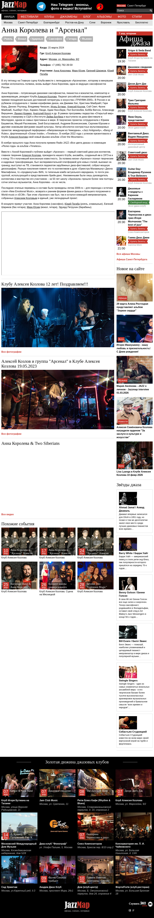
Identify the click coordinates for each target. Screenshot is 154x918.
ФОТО (122, 16)
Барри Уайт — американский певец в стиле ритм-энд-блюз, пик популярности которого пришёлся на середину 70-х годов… (134, 562)
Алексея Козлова (47, 96)
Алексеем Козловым (25, 198)
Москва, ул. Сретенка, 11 (53, 804)
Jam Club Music (136, 74)
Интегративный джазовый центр (136, 145)
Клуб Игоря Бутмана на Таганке (140, 59)
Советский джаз (137, 152)
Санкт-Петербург (136, 5)
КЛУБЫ (49, 16)
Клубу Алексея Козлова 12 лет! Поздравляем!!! (44, 284)
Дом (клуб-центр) (87, 887)
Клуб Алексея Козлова (58, 53)
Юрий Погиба (72, 204)
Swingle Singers (128, 680)
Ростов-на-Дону (74, 22)
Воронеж (106, 22)
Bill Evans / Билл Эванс (133, 641)
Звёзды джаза (129, 484)
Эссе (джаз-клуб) (137, 127)
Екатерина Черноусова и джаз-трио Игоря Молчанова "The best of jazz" (140, 218)
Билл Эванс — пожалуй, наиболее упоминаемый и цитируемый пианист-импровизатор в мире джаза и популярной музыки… (134, 650)
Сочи (92, 22)
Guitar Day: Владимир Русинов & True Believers (139, 172)
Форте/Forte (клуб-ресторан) (132, 887)
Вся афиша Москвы (128, 254)
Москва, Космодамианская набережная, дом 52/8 (16, 852)
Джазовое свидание (140, 67)
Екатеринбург (52, 22)
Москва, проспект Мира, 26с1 (56, 890)
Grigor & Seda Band (139, 50)
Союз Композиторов (138, 232)
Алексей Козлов (76, 106)
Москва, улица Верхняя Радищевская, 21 (14, 808)
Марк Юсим (78, 70)
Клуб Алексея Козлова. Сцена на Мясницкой (57, 579)
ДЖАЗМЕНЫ (68, 16)
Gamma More (135, 245)
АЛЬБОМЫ (104, 16)
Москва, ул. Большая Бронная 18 (132, 892)
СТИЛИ (137, 16)
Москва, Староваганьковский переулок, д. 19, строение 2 (94, 808)
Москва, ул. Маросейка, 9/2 (64, 59)
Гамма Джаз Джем (138, 237)
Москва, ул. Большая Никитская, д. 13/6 (127, 852)
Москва (121, 5)
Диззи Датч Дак (137, 83)
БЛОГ (87, 16)
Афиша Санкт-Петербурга (132, 259)
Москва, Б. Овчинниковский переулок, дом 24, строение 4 (94, 892)
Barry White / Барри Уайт (133, 553)
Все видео (7, 514)
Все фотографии (11, 352)
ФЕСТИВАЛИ (29, 16)
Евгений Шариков (96, 70)
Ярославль (123, 22)
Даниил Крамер (23, 113)
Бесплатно (141, 22)
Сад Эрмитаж (9, 887)
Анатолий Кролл (42, 113)
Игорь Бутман (58, 106)
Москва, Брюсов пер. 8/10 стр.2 (95, 847)
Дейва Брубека (54, 116)
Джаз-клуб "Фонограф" (53, 843)
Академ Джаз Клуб (50, 887)
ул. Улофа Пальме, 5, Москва (55, 847)
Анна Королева (62, 70)
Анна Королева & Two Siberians (30, 443)
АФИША (9, 16)
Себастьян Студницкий (133, 731)
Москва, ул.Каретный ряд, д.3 (18, 890)
